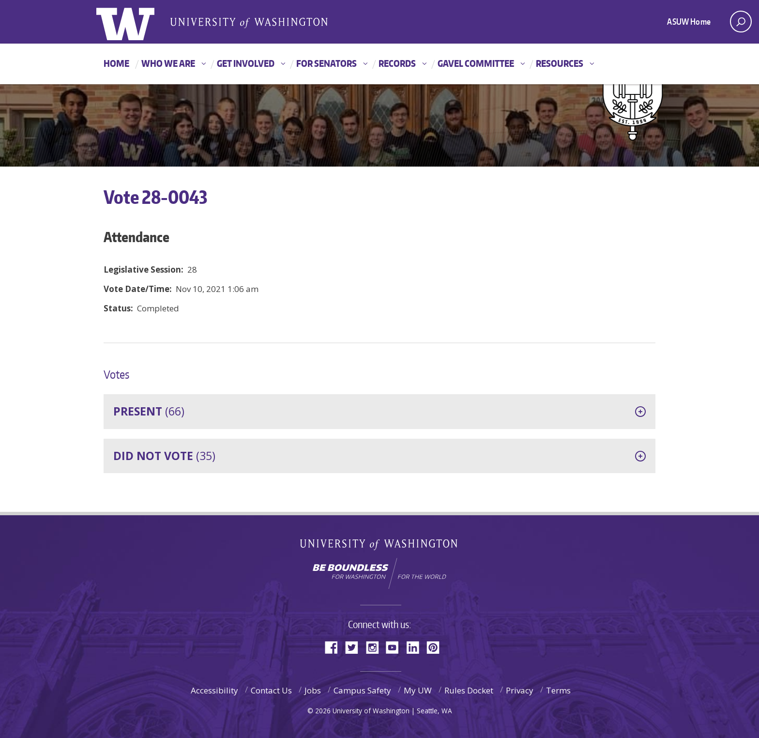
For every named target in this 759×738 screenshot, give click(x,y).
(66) (148, 411)
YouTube (396, 647)
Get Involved (245, 63)
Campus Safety (362, 690)
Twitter (355, 647)
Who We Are (168, 63)
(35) (164, 455)
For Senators (326, 63)
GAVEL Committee (476, 63)
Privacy (519, 690)
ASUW (135, 22)
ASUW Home (689, 21)
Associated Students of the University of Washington (249, 22)
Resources (559, 63)
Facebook (335, 647)
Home (116, 63)
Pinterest (436, 647)
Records (397, 63)
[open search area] (741, 21)
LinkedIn (416, 647)
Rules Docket (468, 690)
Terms (558, 690)
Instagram (375, 647)
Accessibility (214, 690)
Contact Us (271, 690)
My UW (418, 690)
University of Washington (380, 546)
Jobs (312, 690)
